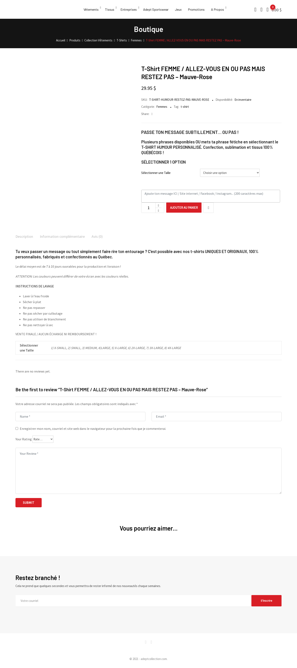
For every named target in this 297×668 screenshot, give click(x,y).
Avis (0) (106, 236)
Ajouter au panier (186, 208)
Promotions (198, 9)
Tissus (110, 9)
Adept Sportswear (157, 9)
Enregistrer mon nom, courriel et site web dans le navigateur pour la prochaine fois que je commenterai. (93, 429)
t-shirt (185, 107)
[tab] (25, 237)
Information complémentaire (68, 236)
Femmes (161, 107)
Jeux (180, 9)
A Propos (220, 9)
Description (25, 236)
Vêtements (91, 9)
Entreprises (129, 9)
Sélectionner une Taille (156, 173)
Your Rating (23, 439)
